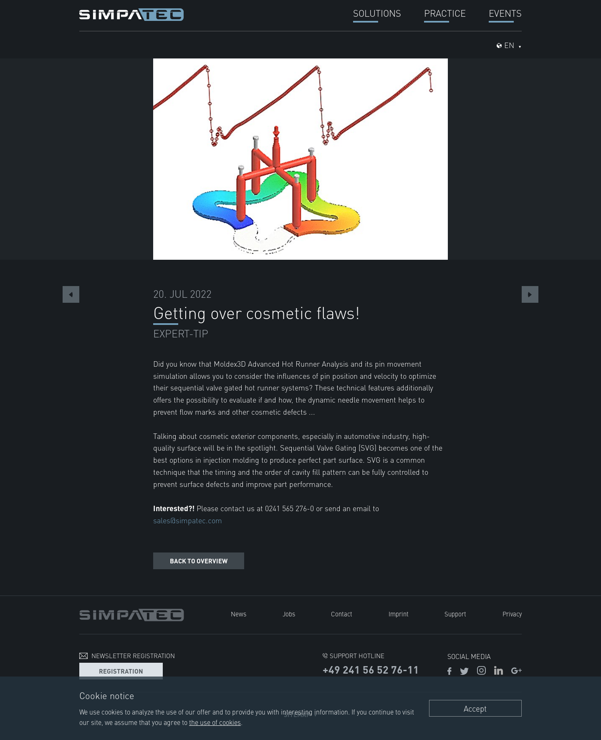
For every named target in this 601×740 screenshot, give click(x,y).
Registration (121, 671)
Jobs (289, 613)
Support (455, 613)
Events (505, 12)
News (238, 613)
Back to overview (198, 560)
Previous (71, 294)
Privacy (512, 613)
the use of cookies (215, 722)
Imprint (399, 613)
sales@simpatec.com (187, 520)
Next (530, 294)
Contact (341, 613)
